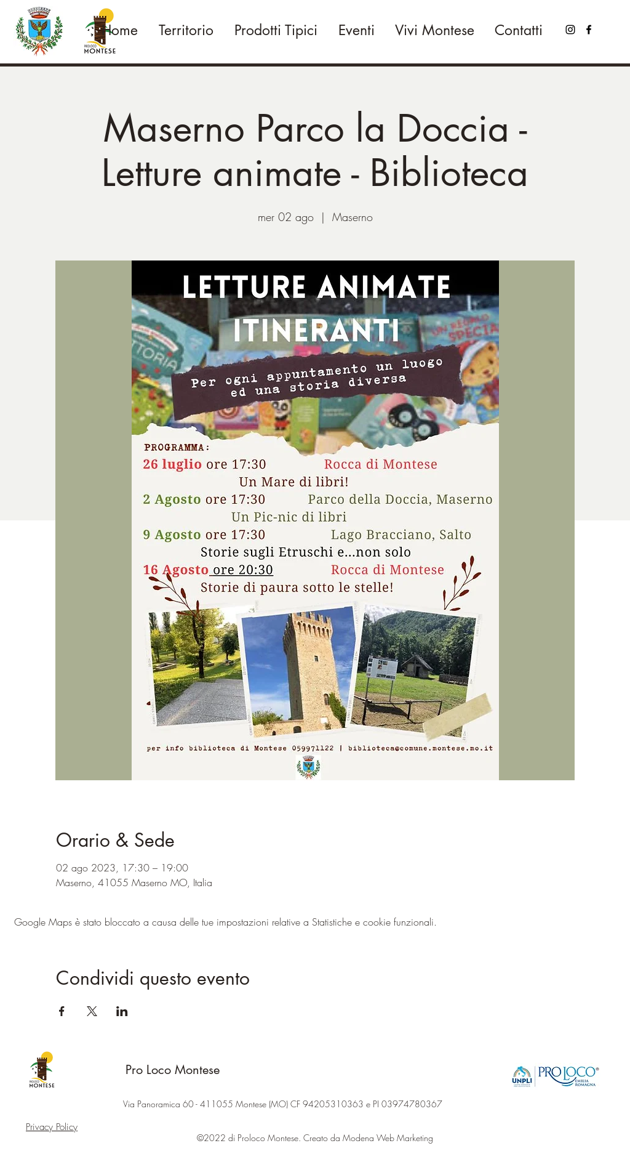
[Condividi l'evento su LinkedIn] (122, 1011)
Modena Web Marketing (388, 1138)
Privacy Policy (52, 1127)
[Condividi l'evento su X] (92, 1011)
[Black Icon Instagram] (570, 29)
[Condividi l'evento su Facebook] (62, 1011)
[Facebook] (589, 29)
